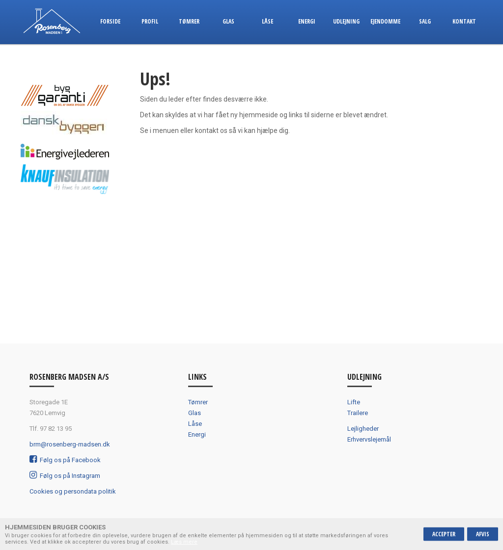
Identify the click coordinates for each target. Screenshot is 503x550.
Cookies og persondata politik (72, 491)
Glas (228, 21)
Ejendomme (385, 21)
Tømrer (189, 21)
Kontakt (464, 21)
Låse (267, 21)
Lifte (353, 402)
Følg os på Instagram (64, 475)
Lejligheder (363, 428)
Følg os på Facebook (65, 460)
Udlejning (346, 21)
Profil (149, 21)
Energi (306, 21)
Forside (110, 21)
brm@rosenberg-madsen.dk (69, 444)
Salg (425, 21)
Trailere (357, 413)
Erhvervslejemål (369, 439)
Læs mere (184, 542)
